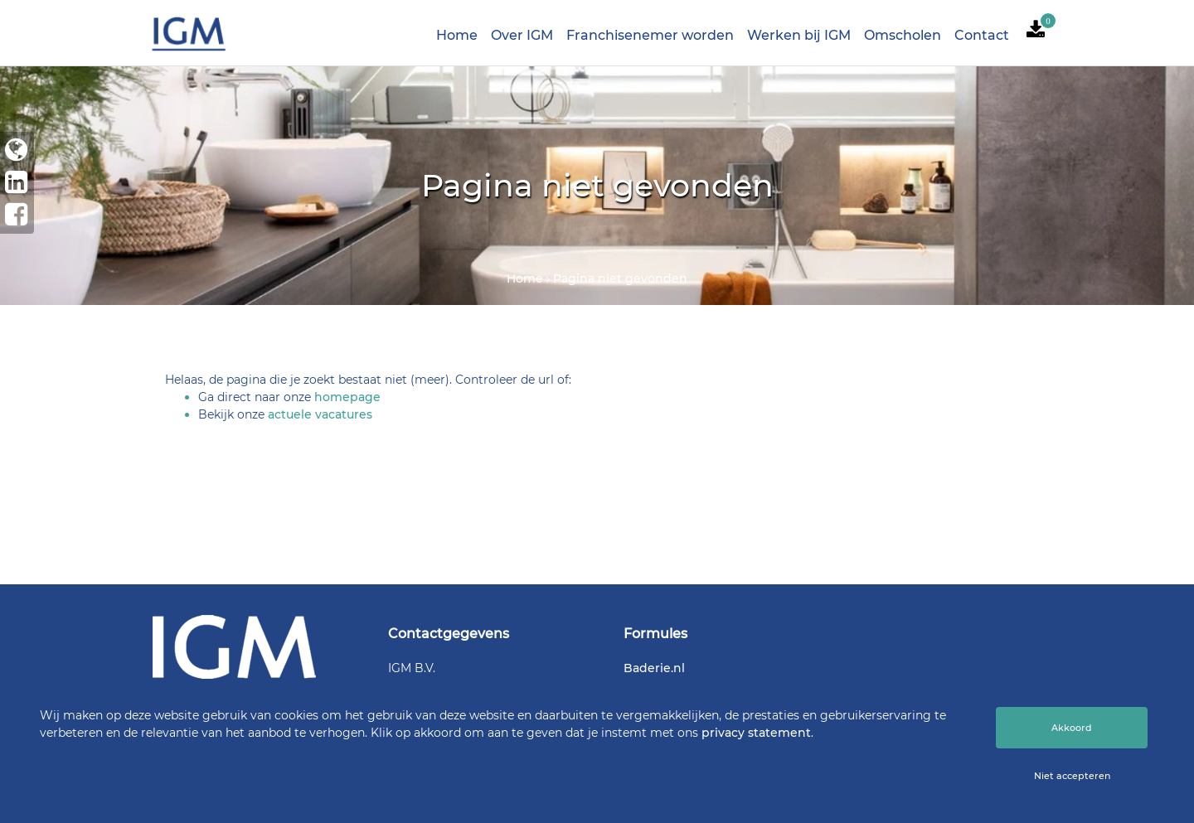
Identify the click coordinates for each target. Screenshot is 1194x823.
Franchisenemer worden (650, 35)
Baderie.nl (654, 668)
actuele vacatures (320, 414)
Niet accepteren (1072, 776)
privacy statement (756, 732)
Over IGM (522, 35)
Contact (981, 35)
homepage (347, 397)
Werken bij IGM (799, 35)
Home (457, 35)
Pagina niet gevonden (620, 278)
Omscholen (902, 35)
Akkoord (1071, 727)
